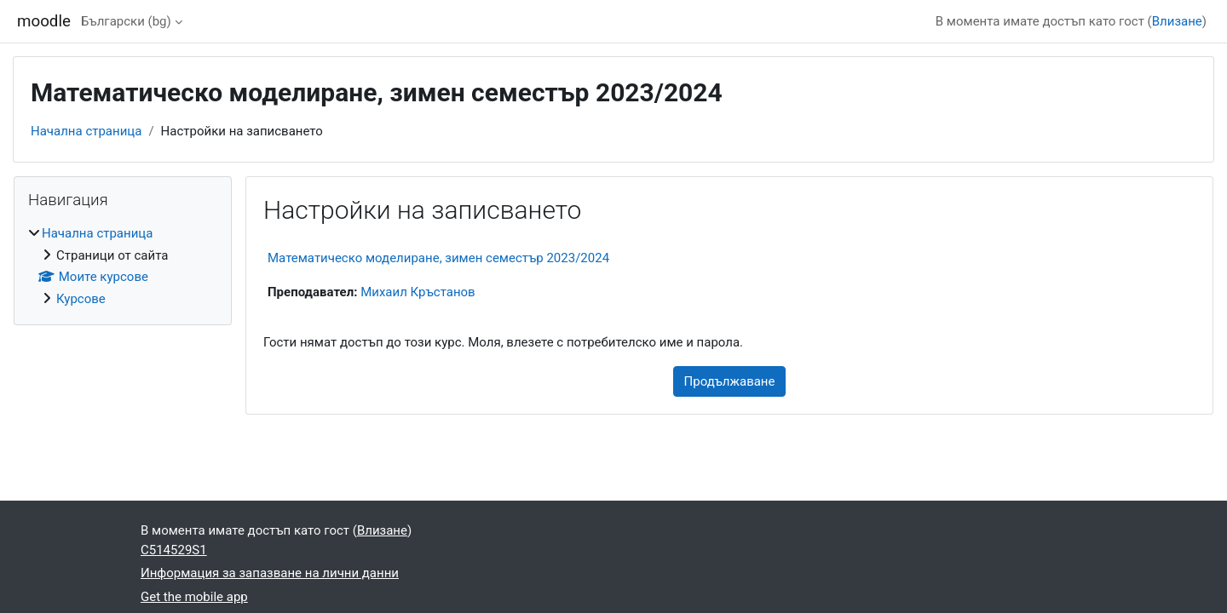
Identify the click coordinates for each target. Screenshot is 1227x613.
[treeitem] (122, 266)
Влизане (1177, 21)
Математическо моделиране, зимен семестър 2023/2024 (438, 258)
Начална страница (86, 131)
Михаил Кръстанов (417, 292)
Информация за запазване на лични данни (270, 573)
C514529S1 (174, 550)
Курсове (81, 298)
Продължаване (729, 381)
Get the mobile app (194, 596)
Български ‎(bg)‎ (126, 21)
